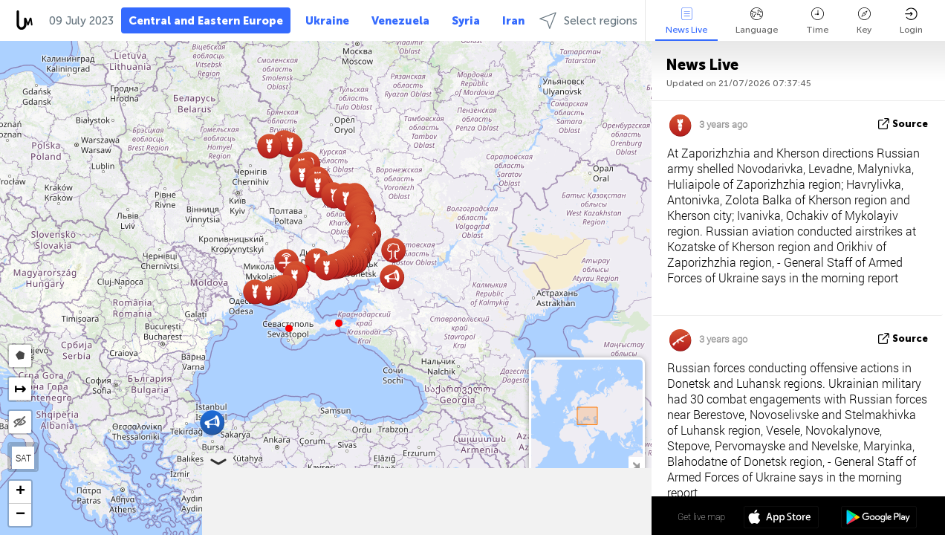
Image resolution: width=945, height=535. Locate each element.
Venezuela (400, 20)
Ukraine (327, 20)
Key (864, 21)
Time (817, 21)
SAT (23, 458)
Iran (513, 20)
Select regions (588, 20)
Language (756, 21)
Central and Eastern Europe (206, 20)
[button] (338, 323)
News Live (686, 21)
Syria (466, 20)
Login (911, 21)
